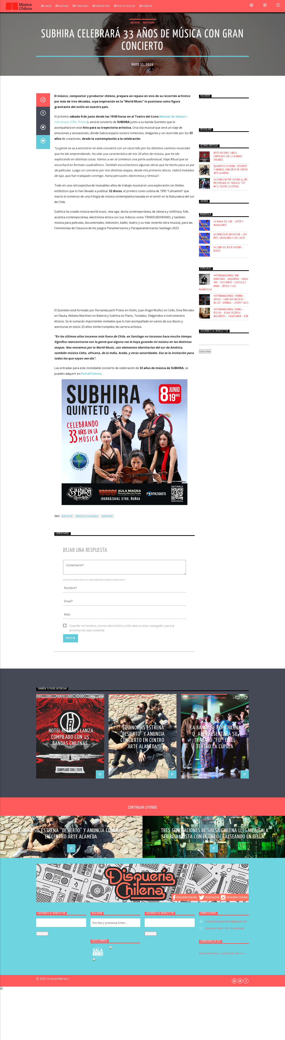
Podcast (147, 6)
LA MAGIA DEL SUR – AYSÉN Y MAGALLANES (228, 498)
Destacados (46, 972)
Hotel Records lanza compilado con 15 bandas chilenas (228, 431)
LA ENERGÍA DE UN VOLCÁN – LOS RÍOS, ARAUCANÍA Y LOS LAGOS (230, 511)
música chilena (87, 790)
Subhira (107, 790)
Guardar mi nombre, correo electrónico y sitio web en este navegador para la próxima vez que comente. (121, 900)
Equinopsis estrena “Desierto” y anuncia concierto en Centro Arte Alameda (231, 444)
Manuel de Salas (171, 391)
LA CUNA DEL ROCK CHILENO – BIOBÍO (228, 524)
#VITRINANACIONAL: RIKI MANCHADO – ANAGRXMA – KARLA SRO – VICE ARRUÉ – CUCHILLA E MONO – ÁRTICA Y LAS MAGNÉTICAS (223, 557)
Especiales (82, 6)
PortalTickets (91, 648)
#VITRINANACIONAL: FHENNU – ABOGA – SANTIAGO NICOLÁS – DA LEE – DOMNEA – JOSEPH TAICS (231, 574)
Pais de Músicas (126, 6)
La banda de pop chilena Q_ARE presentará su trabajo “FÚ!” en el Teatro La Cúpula (231, 457)
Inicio (48, 6)
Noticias (64, 6)
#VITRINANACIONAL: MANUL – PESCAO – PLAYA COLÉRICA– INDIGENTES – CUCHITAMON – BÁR (231, 587)
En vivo (135, 148)
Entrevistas (103, 6)
